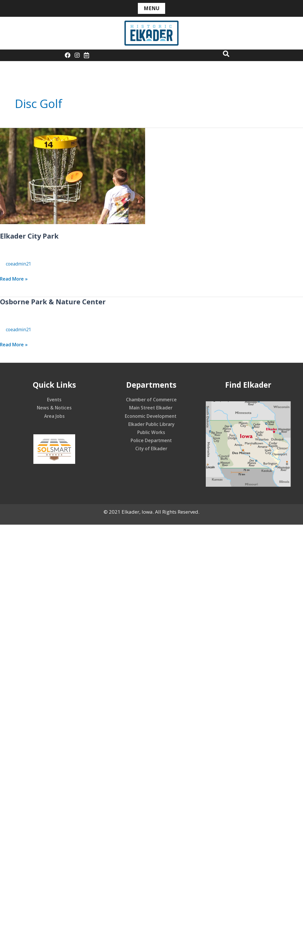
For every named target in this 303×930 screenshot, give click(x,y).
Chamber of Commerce (151, 399)
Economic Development (151, 416)
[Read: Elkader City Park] (72, 175)
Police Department (151, 440)
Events (54, 399)
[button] (224, 54)
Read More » (15, 279)
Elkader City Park (32, 235)
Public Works (151, 432)
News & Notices (54, 407)
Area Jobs (54, 416)
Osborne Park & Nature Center (58, 301)
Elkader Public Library (151, 424)
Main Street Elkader (151, 407)
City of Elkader (151, 448)
